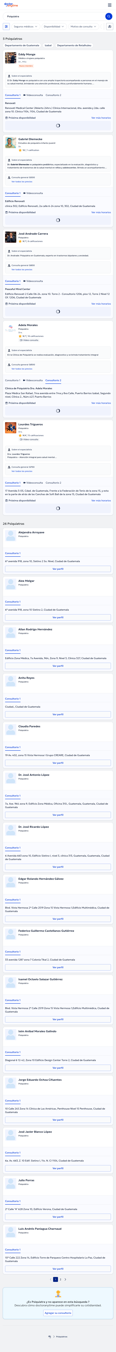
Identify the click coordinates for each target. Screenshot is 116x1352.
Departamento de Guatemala (22, 45)
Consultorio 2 (53, 95)
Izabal (48, 45)
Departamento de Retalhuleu (74, 45)
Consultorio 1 (13, 95)
